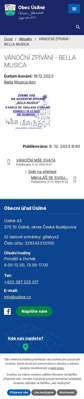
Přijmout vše (19, 392)
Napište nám (34, 311)
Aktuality (25, 39)
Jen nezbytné (44, 392)
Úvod (8, 39)
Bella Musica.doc (20, 82)
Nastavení (67, 392)
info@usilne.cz (17, 297)
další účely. (57, 368)
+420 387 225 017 (21, 282)
